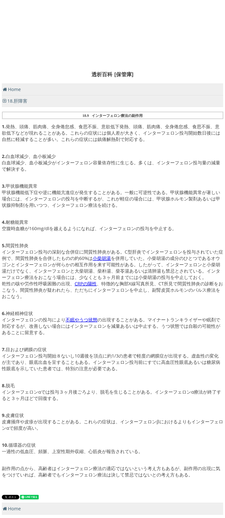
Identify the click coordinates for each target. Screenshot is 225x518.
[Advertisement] (112, 33)
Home (14, 89)
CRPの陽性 (86, 284)
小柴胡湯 (102, 258)
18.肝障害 (17, 101)
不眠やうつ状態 (81, 320)
